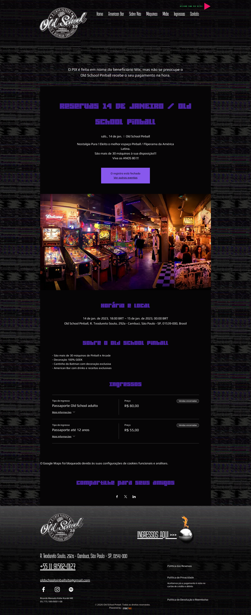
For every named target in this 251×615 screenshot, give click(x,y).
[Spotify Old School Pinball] (71, 589)
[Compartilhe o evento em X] (125, 496)
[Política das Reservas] (188, 566)
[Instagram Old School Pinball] (57, 589)
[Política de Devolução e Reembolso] (188, 599)
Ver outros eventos (126, 177)
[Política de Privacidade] (188, 577)
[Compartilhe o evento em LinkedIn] (134, 496)
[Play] (207, 6)
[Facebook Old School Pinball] (43, 589)
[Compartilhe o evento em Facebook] (117, 496)
